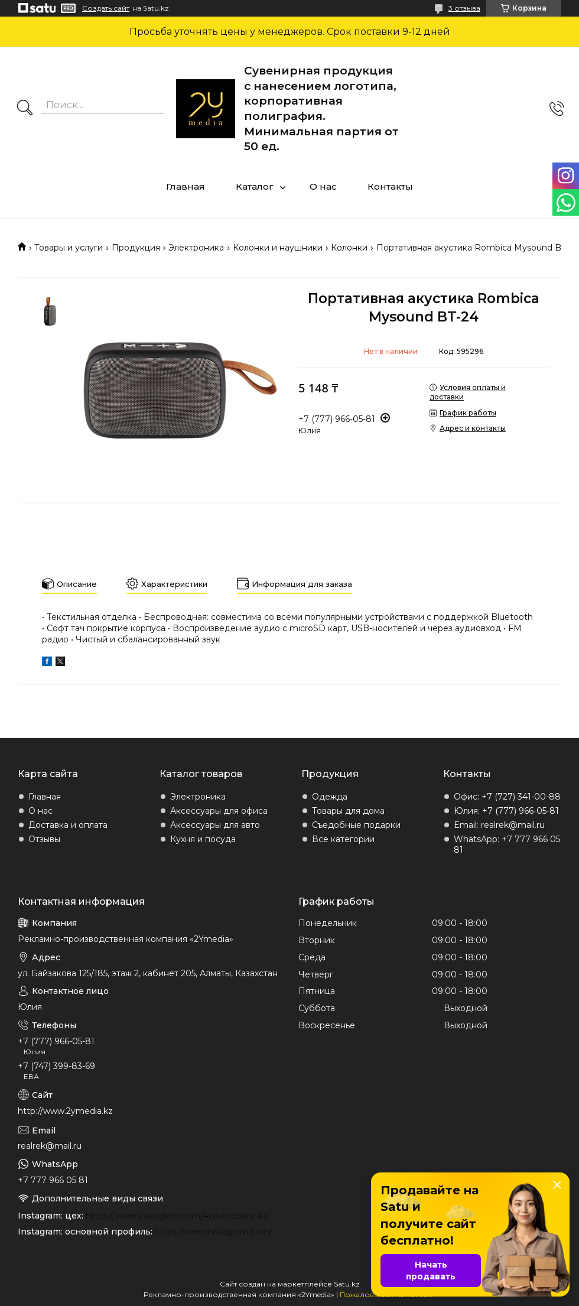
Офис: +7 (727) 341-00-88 (507, 796)
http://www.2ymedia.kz (65, 1111)
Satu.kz (347, 1283)
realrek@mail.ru (50, 1146)
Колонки (349, 247)
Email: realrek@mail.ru (499, 825)
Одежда (329, 796)
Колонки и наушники (278, 247)
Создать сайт (105, 8)
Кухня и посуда (203, 839)
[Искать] (25, 109)
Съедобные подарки (356, 825)
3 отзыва (464, 8)
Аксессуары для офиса (219, 810)
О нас (323, 186)
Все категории (343, 839)
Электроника (196, 247)
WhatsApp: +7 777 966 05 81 (507, 844)
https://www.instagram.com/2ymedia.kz (218, 1231)
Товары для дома (348, 810)
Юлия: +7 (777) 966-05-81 (506, 810)
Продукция (136, 247)
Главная (185, 186)
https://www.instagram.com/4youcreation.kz (177, 1215)
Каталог (255, 186)
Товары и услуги (68, 247)
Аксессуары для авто (215, 825)
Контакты (390, 186)
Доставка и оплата (68, 825)
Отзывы (44, 839)
